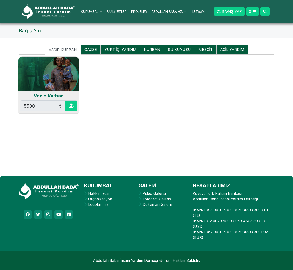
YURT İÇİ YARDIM (120, 49)
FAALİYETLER (117, 12)
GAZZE (90, 49)
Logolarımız (98, 204)
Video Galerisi (154, 193)
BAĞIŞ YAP (229, 11)
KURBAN (152, 49)
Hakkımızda (98, 193)
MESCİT (205, 49)
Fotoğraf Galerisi (157, 199)
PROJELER (139, 12)
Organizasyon (100, 199)
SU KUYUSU (179, 49)
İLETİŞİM (198, 12)
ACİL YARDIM (232, 49)
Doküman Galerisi (158, 204)
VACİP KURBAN (63, 49)
